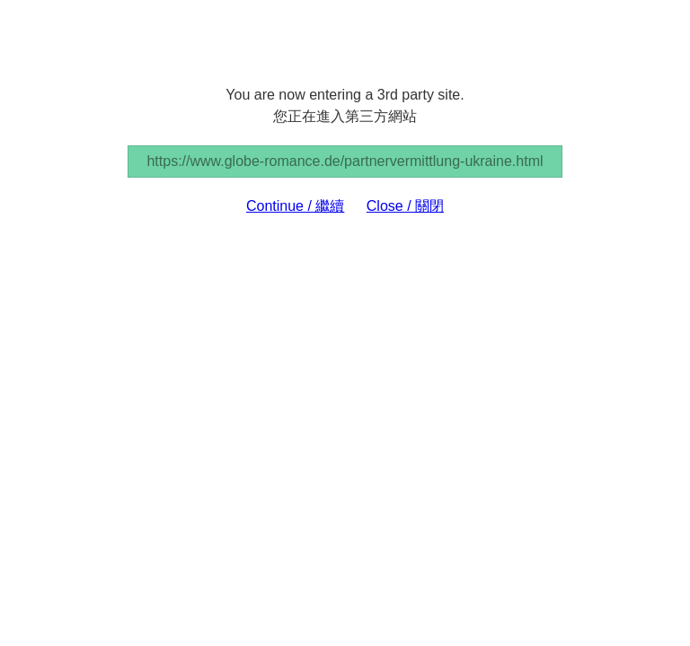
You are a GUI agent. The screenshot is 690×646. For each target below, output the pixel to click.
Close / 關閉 (405, 206)
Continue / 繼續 (295, 206)
